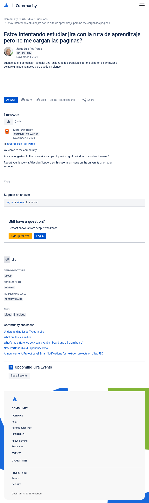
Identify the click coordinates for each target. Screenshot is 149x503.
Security (16, 484)
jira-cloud (19, 314)
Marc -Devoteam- (23, 129)
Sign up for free (20, 236)
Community (26, 5)
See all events (19, 375)
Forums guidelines (22, 427)
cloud (8, 314)
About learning (19, 440)
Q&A (23, 19)
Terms (15, 478)
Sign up (21, 202)
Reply (7, 181)
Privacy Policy (19, 472)
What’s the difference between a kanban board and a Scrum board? (44, 342)
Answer (10, 99)
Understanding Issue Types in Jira (24, 331)
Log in (9, 202)
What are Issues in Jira (17, 337)
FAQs (14, 422)
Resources (17, 446)
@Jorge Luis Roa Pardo (21, 143)
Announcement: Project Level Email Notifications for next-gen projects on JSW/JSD (53, 353)
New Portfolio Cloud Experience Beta (26, 348)
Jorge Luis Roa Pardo (29, 48)
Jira (30, 19)
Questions (41, 19)
